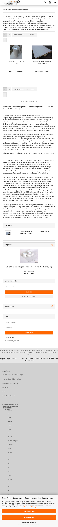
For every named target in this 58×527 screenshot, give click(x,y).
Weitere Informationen (29, 523)
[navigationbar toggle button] (55, 2)
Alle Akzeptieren (29, 511)
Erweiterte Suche (29, 297)
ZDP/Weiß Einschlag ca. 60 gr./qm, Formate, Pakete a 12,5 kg (29, 267)
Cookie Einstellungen (8, 396)
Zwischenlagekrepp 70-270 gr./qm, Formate (42, 62)
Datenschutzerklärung (29, 507)
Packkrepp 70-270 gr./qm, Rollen (16, 62)
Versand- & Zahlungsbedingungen (13, 375)
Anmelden (29, 333)
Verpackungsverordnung (10, 383)
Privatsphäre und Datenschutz (11, 379)
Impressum (5, 387)
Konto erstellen (10, 337)
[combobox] (18, 35)
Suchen (29, 292)
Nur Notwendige (29, 517)
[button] (5, 35)
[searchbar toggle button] (45, 2)
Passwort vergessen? (12, 341)
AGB (3, 392)
